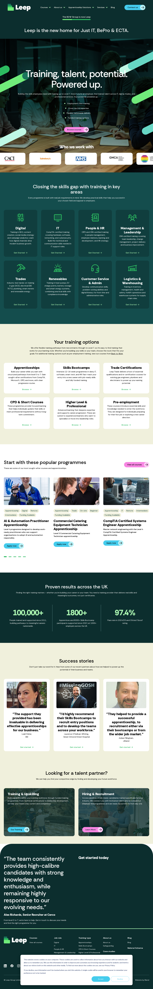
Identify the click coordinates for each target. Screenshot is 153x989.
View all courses (138, 464)
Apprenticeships (85, 942)
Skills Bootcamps (85, 946)
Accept (101, 979)
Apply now (15, 546)
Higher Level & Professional (89, 952)
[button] (5, 556)
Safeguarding (108, 946)
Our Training (20, 829)
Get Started (20, 253)
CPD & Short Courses (87, 949)
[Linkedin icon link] (5, 965)
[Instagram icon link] (18, 965)
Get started (26, 747)
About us (106, 942)
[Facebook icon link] (12, 965)
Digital (56, 942)
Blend (147, 980)
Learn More (94, 829)
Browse (26, 389)
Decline (120, 979)
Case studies (109, 951)
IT (54, 946)
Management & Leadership (65, 952)
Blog (113, 7)
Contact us (136, 7)
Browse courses (78, 129)
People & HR (59, 949)
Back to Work (117, 353)
